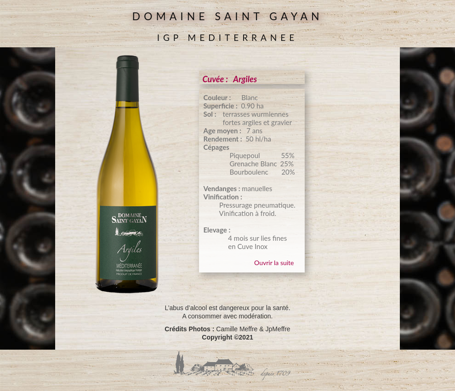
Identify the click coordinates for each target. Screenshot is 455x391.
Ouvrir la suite (274, 262)
